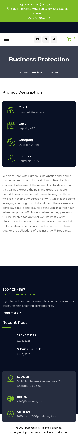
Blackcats (31, 427)
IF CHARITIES (26, 335)
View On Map (39, 18)
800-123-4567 (13, 290)
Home (24, 72)
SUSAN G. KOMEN (29, 349)
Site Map (63, 432)
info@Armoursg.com (30, 401)
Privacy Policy (18, 432)
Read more (11, 312)
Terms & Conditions (42, 432)
